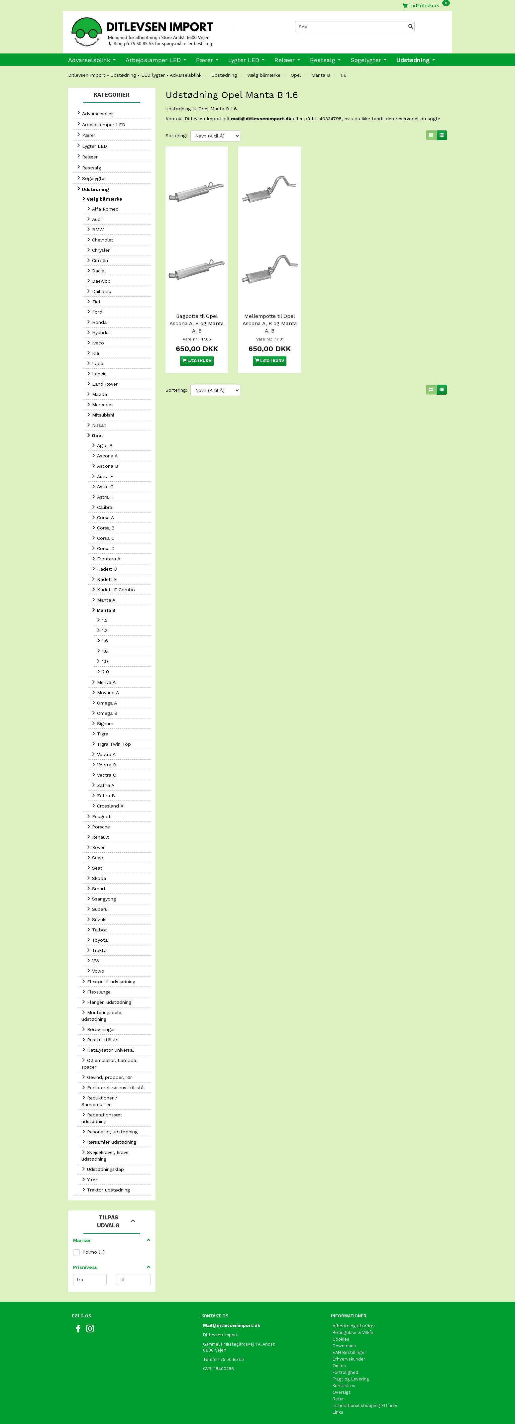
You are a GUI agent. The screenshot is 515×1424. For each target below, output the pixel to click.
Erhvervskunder (349, 1359)
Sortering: (176, 135)
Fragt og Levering (351, 1379)
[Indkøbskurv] (426, 5)
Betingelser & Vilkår (353, 1332)
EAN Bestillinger (349, 1352)
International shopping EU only (365, 1405)
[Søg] (410, 26)
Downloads (344, 1345)
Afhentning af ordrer (354, 1325)
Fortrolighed (345, 1372)
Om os (339, 1365)
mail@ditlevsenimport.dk (261, 118)
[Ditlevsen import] (160, 29)
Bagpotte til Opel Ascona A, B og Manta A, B (196, 323)
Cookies (341, 1339)
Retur (338, 1398)
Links (338, 1412)
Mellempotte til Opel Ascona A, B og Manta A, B (270, 323)
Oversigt (342, 1392)
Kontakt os (344, 1385)
